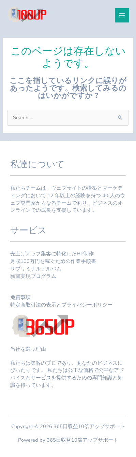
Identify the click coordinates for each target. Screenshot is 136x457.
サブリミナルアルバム (35, 268)
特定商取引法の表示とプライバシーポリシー (61, 304)
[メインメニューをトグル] (122, 15)
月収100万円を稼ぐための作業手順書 (53, 261)
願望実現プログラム (33, 276)
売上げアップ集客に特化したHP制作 (52, 253)
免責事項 (20, 297)
